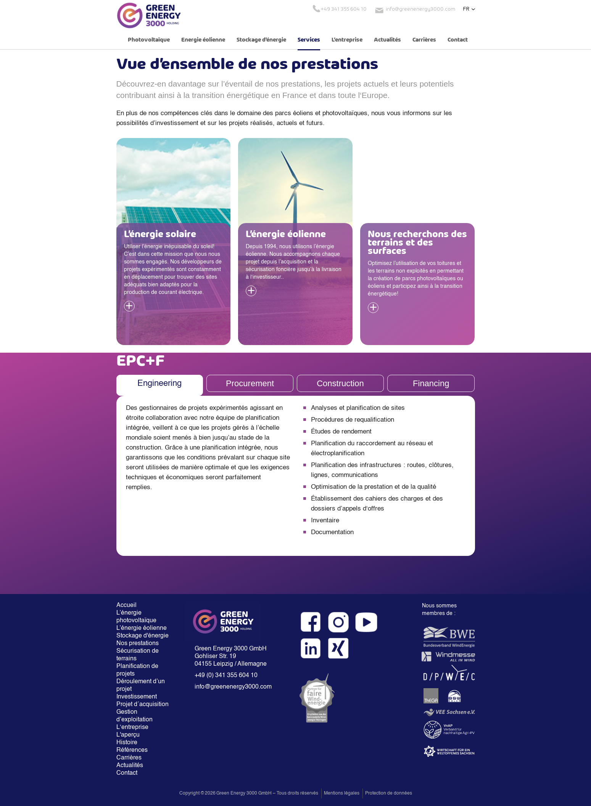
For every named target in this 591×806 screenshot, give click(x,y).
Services (309, 40)
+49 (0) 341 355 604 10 (226, 676)
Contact (458, 40)
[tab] (159, 385)
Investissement (136, 697)
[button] (469, 9)
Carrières (424, 40)
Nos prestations (137, 644)
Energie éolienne (203, 40)
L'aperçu (128, 735)
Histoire (126, 743)
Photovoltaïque (149, 40)
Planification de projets (137, 670)
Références (132, 750)
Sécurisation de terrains (137, 655)
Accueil (126, 605)
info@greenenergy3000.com (233, 687)
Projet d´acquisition (142, 705)
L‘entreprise (347, 40)
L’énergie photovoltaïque (136, 617)
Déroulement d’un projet (140, 685)
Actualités (387, 40)
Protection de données (388, 793)
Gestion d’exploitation (134, 716)
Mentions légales (341, 793)
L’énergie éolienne (141, 628)
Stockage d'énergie (261, 40)
